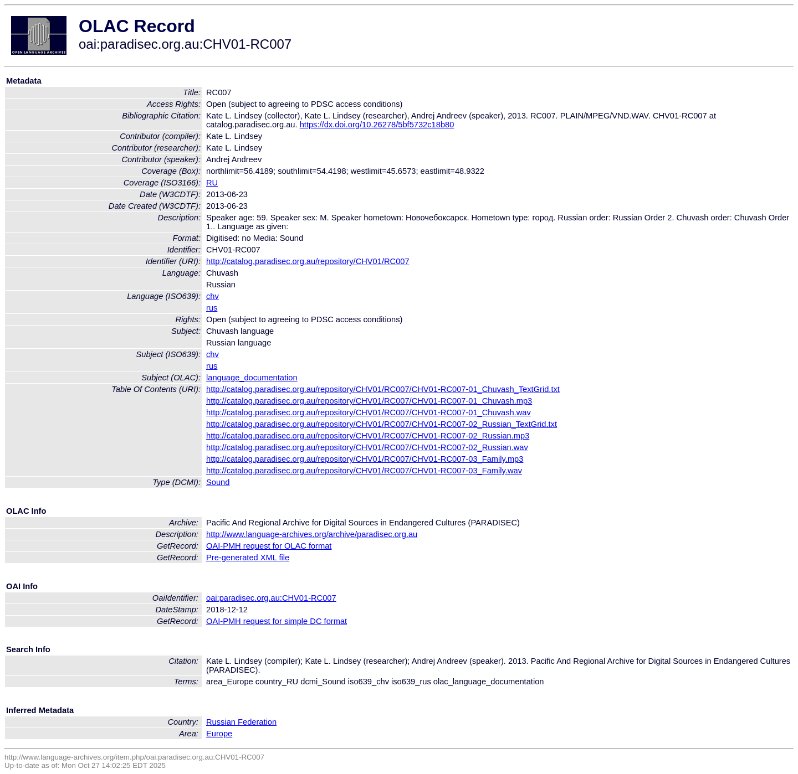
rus (211, 307)
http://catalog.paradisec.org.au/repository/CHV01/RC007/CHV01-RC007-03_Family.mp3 (364, 459)
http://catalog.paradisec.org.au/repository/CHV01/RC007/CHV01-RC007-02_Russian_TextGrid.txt (381, 424)
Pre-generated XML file (247, 557)
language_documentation (252, 377)
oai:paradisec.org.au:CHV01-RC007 (271, 598)
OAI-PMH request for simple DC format (276, 621)
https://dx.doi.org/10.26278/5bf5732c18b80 (377, 124)
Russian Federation (241, 722)
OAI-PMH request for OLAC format (268, 545)
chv (212, 296)
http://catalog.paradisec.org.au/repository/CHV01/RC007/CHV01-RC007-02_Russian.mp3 (367, 435)
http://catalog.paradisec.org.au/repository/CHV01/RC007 (308, 261)
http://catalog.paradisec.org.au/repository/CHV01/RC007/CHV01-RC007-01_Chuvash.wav (368, 412)
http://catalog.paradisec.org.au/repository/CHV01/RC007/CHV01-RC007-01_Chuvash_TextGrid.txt (383, 389)
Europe (219, 733)
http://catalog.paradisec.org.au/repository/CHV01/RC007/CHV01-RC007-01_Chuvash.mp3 (369, 400)
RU (212, 182)
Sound (217, 482)
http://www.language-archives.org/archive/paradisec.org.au (311, 534)
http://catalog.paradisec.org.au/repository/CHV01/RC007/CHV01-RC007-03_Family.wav (364, 470)
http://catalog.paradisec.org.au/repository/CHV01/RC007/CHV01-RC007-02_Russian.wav (367, 447)
